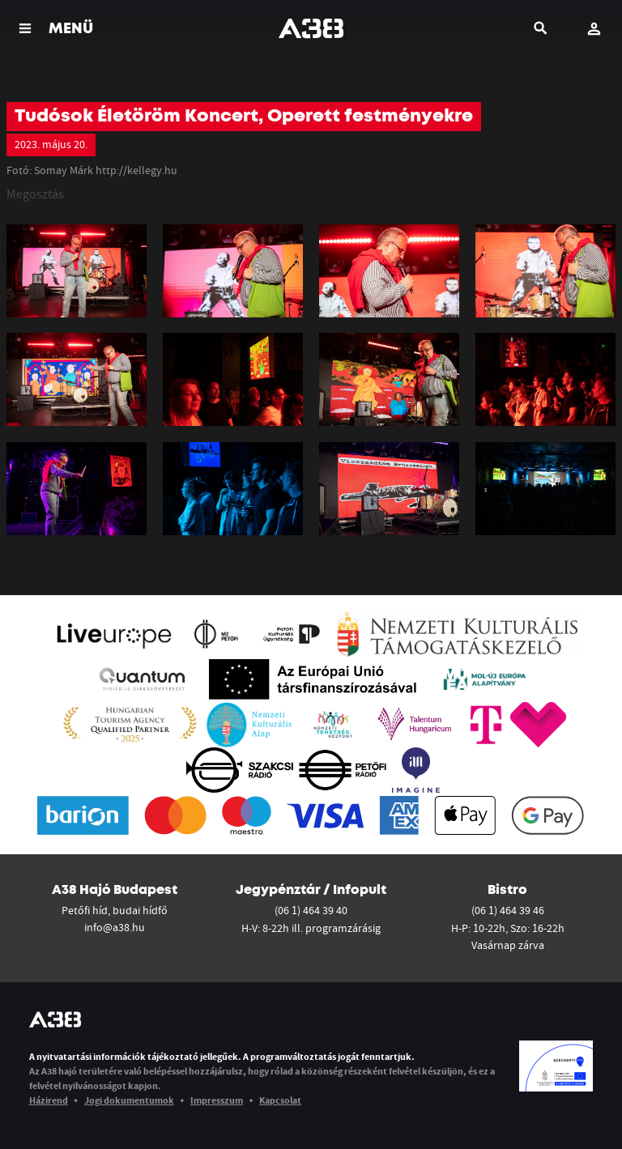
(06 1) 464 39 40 (311, 910)
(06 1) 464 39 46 (507, 910)
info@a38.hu (114, 927)
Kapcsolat (280, 1100)
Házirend (48, 1100)
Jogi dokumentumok (129, 1100)
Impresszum (216, 1100)
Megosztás (35, 193)
